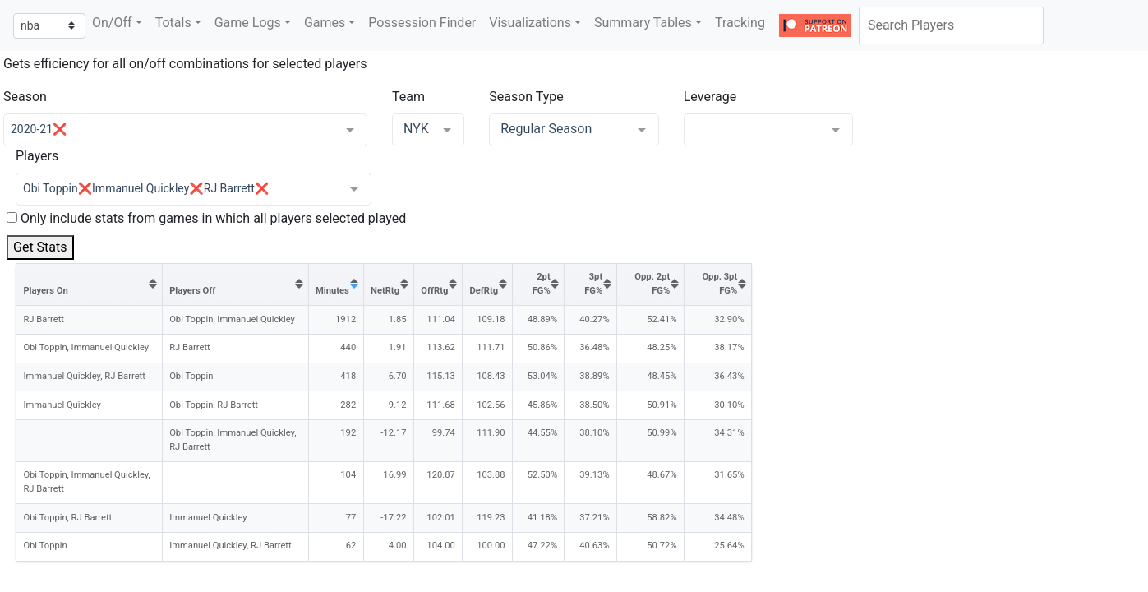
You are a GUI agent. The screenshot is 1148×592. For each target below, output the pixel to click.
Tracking (740, 22)
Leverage (710, 96)
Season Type (526, 96)
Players (37, 156)
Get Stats (40, 247)
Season (25, 96)
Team (408, 96)
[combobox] (951, 25)
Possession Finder (422, 22)
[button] (117, 23)
